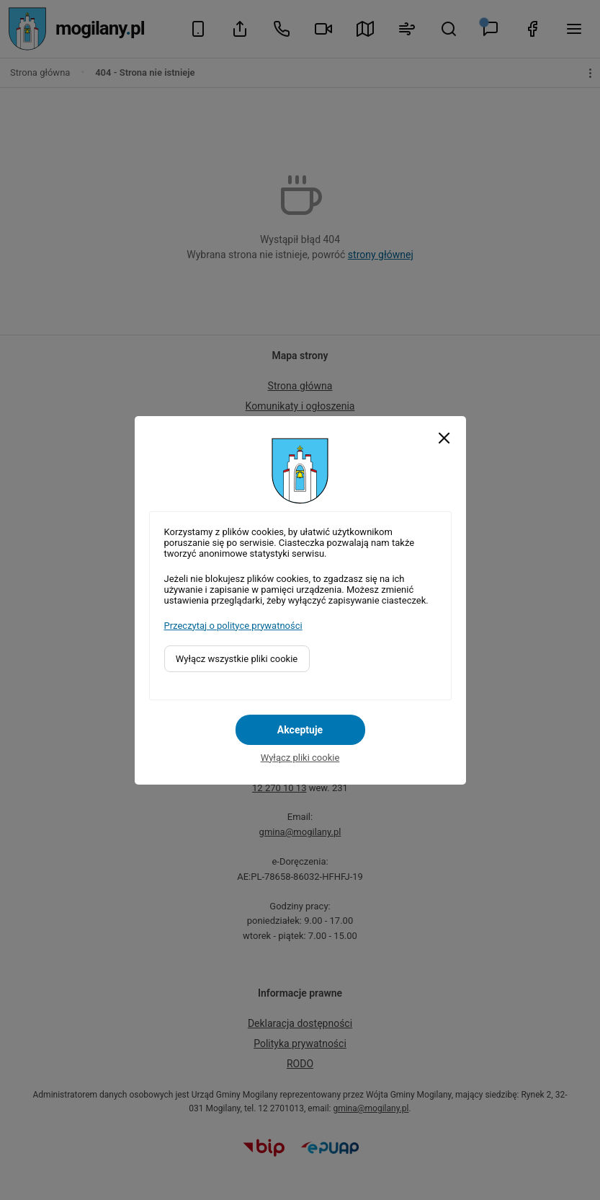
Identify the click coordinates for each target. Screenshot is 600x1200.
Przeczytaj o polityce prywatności (233, 625)
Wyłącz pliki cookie (300, 757)
